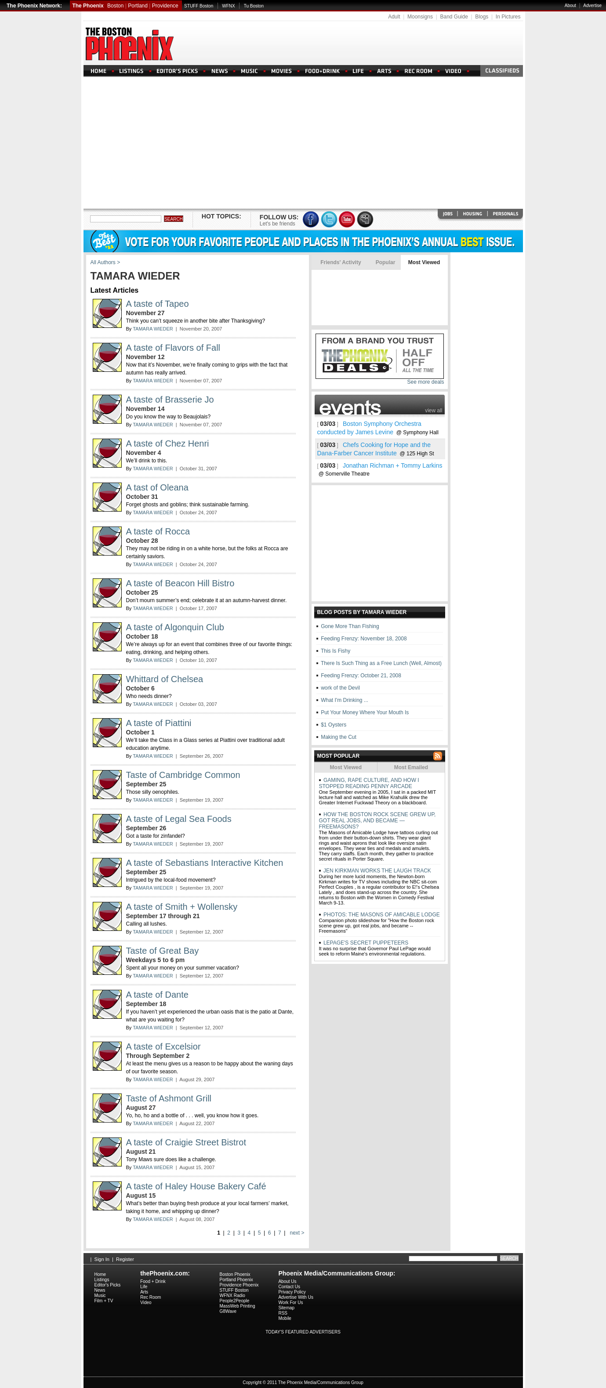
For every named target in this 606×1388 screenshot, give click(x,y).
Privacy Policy (291, 1292)
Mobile (284, 1318)
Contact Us (289, 1286)
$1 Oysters (333, 725)
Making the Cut (338, 737)
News (99, 1290)
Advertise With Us (295, 1297)
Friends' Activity (341, 262)
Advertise (592, 5)
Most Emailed (410, 767)
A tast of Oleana (157, 487)
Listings (101, 1279)
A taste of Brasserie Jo (170, 399)
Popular (385, 262)
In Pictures (508, 17)
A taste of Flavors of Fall (173, 347)
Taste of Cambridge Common (183, 775)
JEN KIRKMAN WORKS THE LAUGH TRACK (376, 871)
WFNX (228, 6)
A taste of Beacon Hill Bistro (180, 583)
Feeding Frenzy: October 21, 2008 (361, 675)
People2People (235, 1300)
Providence (165, 6)
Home (100, 1274)
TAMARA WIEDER (153, 328)
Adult (394, 17)
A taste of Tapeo (157, 304)
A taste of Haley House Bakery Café (196, 1186)
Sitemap (286, 1307)
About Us (287, 1281)
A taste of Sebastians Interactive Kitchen (204, 863)
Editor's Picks (107, 1285)
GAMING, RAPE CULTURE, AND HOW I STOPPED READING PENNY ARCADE (369, 783)
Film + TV (103, 1300)
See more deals (425, 382)
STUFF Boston (198, 6)
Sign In (101, 1259)
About (570, 5)
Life (143, 1286)
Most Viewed (423, 262)
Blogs (481, 17)
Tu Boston (254, 6)
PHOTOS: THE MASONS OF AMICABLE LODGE (381, 915)
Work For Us (290, 1302)
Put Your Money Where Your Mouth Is (365, 712)
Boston (115, 6)
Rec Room (150, 1297)
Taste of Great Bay (162, 951)
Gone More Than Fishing (350, 626)
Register (125, 1259)
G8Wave (228, 1311)
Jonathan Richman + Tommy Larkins (393, 465)
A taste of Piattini (159, 723)
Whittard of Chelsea (164, 679)
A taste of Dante (157, 994)
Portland (138, 6)
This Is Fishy (335, 651)
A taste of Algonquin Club (175, 627)
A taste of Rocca (158, 531)
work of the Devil (340, 688)
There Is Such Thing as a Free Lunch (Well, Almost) (381, 663)
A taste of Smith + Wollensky (182, 907)
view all (433, 410)
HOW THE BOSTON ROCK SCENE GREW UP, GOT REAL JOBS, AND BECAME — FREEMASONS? (377, 820)
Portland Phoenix (236, 1279)
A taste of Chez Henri (167, 443)
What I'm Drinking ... (344, 700)
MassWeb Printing (237, 1306)
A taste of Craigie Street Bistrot (186, 1142)
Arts (144, 1292)
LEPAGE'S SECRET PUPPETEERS (365, 943)
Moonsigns (420, 17)
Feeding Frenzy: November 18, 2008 (363, 639)
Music (100, 1295)
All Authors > (105, 262)
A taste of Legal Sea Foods (179, 819)
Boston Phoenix (235, 1274)
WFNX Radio (232, 1295)
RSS (282, 1313)
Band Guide (454, 17)
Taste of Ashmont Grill (169, 1098)
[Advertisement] (303, 142)
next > (296, 1233)
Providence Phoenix (239, 1285)
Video (145, 1302)
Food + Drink (153, 1281)
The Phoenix (87, 6)
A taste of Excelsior (163, 1046)
